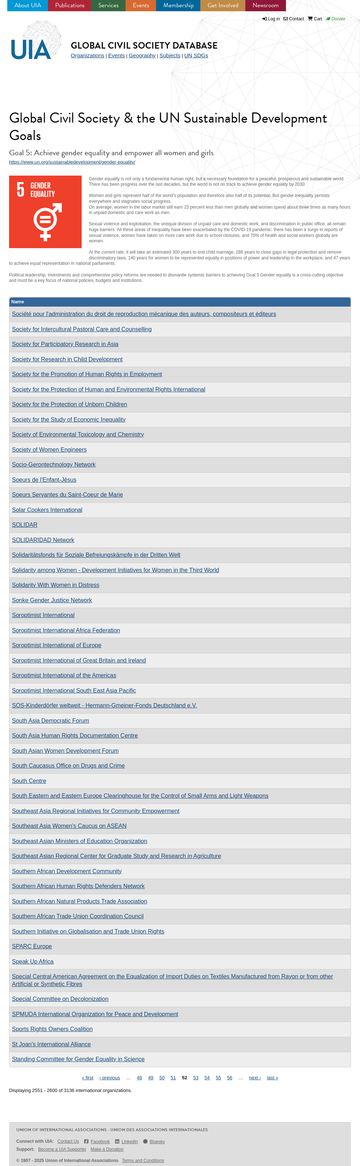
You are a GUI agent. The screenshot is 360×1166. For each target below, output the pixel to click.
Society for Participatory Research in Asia (65, 344)
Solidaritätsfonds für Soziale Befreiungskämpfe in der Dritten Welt (96, 555)
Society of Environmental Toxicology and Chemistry (78, 434)
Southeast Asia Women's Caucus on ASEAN (69, 826)
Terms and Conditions (143, 1160)
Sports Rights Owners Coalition (52, 1029)
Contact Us (68, 1141)
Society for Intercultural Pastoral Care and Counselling (82, 329)
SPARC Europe (32, 946)
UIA (36, 41)
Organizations (88, 55)
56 (229, 1077)
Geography (142, 55)
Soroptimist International (43, 615)
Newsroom (266, 5)
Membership (178, 5)
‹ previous (109, 1077)
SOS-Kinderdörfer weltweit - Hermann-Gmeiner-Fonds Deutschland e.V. (104, 705)
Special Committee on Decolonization (60, 999)
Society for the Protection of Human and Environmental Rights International (108, 389)
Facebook (96, 1141)
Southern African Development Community (67, 871)
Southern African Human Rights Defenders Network (78, 886)
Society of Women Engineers (49, 450)
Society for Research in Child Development (67, 359)
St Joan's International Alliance (51, 1044)
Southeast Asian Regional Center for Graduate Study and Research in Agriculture (116, 856)
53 (196, 1077)
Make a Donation (107, 1149)
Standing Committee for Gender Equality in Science (78, 1059)
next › (255, 1077)
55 (218, 1077)
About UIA (28, 5)
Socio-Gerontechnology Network (53, 464)
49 (150, 1077)
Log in (274, 18)
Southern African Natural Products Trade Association (79, 901)
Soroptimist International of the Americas (64, 675)
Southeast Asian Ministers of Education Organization (79, 841)
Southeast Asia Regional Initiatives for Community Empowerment (96, 811)
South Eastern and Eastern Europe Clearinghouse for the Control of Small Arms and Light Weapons (140, 796)
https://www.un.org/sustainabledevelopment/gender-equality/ (72, 162)
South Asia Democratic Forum (50, 721)
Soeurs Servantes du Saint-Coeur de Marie (67, 495)
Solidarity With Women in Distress (55, 585)
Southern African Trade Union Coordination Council (78, 916)
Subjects (169, 55)
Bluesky (153, 1141)
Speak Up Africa (33, 961)
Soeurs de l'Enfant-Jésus (44, 480)
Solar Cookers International (47, 510)
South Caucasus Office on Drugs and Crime (68, 766)
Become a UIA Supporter (62, 1149)
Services (108, 5)
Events (141, 5)
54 (207, 1077)
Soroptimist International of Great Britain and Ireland (79, 660)
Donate (335, 18)
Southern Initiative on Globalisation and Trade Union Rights (88, 931)
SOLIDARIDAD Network (43, 540)
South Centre (29, 781)
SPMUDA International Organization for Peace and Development (95, 1014)
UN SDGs (196, 55)
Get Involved (223, 5)
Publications (70, 5)
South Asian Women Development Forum (65, 751)
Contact (293, 18)
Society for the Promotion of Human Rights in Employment (87, 374)
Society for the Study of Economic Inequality (69, 419)
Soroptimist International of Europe (56, 645)
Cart (315, 18)
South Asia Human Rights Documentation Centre (75, 735)
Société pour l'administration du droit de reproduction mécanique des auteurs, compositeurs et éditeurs (144, 314)
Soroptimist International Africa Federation (66, 630)
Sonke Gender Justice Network (52, 600)
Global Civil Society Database (144, 45)
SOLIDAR (24, 525)
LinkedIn (126, 1141)
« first (87, 1077)
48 (139, 1077)
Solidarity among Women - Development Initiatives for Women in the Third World (115, 570)
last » (272, 1077)
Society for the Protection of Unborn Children (69, 404)
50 (161, 1077)
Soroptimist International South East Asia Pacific (74, 690)
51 (173, 1077)
